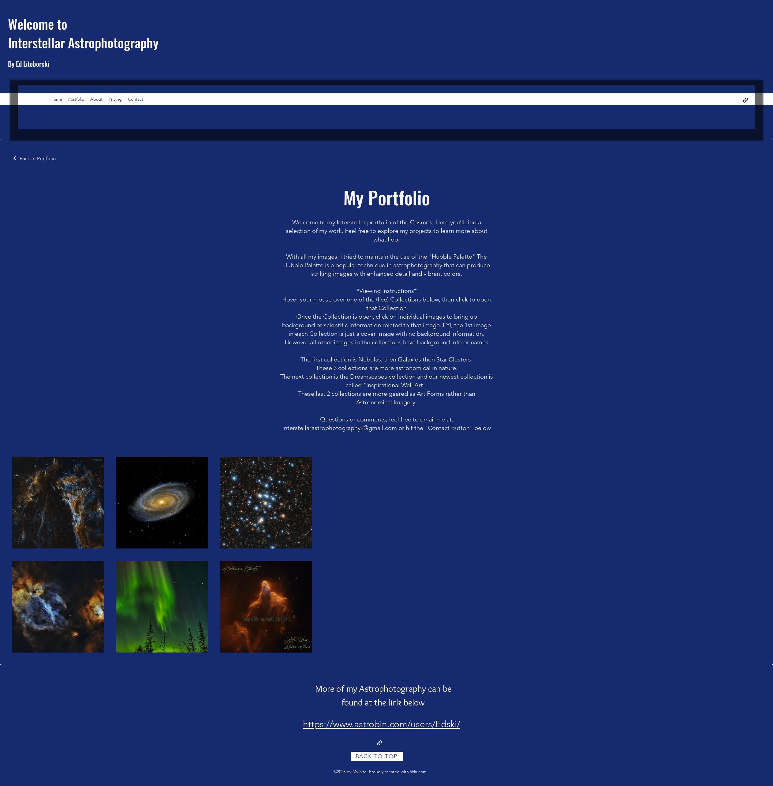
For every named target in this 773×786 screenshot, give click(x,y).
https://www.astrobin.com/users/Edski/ (381, 724)
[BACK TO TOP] (377, 756)
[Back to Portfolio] (34, 158)
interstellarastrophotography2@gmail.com (339, 428)
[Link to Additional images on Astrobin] (379, 743)
